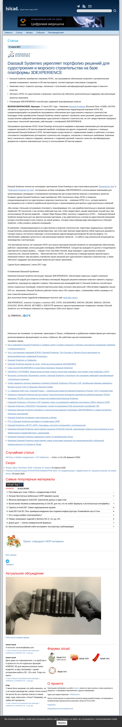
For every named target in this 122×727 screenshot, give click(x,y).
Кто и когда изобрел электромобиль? (25, 515)
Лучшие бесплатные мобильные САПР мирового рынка (34, 496)
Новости (8, 32)
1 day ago (29, 653)
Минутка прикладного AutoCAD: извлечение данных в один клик (37, 500)
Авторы (29, 32)
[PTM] (7, 685)
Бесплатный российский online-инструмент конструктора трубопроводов (41, 526)
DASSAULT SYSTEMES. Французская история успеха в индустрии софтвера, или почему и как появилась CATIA (58, 372)
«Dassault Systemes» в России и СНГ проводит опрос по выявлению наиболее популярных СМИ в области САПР (59, 402)
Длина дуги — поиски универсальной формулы (30, 523)
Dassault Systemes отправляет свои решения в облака (32, 417)
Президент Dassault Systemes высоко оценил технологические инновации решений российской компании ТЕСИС (59, 395)
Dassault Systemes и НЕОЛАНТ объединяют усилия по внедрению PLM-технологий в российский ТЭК (53, 406)
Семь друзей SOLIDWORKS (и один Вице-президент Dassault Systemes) (40, 368)
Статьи (19, 32)
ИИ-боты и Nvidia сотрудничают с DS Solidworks (27, 457)
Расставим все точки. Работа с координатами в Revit (32, 492)
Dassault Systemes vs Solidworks (22, 360)
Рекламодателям (56, 32)
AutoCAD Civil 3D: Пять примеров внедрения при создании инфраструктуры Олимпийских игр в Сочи (54, 511)
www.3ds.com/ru (70, 298)
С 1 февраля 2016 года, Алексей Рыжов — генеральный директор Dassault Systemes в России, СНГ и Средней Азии (60, 391)
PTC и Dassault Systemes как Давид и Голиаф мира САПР (34, 421)
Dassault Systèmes (77, 106)
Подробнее (51, 705)
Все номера (11, 555)
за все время (23, 488)
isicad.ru (76, 688)
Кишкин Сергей (11, 645)
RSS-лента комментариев (17, 637)
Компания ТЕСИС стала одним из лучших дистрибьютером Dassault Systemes (43, 398)
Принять (62, 723)
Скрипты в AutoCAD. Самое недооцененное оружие (32, 507)
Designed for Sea (106, 186)
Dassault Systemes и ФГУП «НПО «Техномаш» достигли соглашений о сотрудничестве (47, 425)
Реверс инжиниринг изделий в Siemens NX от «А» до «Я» (34, 519)
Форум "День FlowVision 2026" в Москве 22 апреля (28, 468)
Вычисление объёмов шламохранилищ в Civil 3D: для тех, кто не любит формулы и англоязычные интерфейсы (59, 503)
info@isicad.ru (75, 694)
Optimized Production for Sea (20, 190)
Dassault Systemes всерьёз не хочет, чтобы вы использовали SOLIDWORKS (42, 364)
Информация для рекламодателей (60, 709)
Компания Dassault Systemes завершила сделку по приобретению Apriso (40, 437)
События (40, 32)
